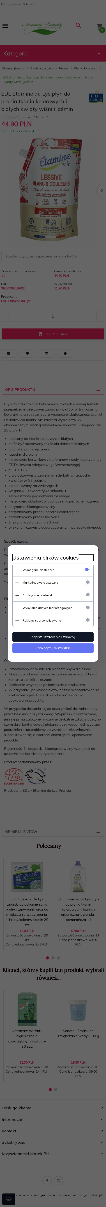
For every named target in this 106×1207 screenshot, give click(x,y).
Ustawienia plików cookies (45, 557)
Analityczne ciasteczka (39, 595)
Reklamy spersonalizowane (42, 620)
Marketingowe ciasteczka (40, 582)
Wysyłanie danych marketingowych (47, 608)
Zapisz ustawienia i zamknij (53, 637)
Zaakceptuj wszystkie (53, 648)
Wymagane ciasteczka (38, 570)
